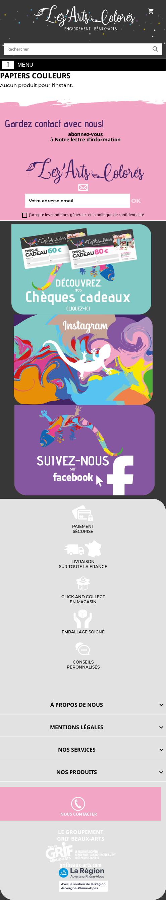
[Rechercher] (83, 49)
